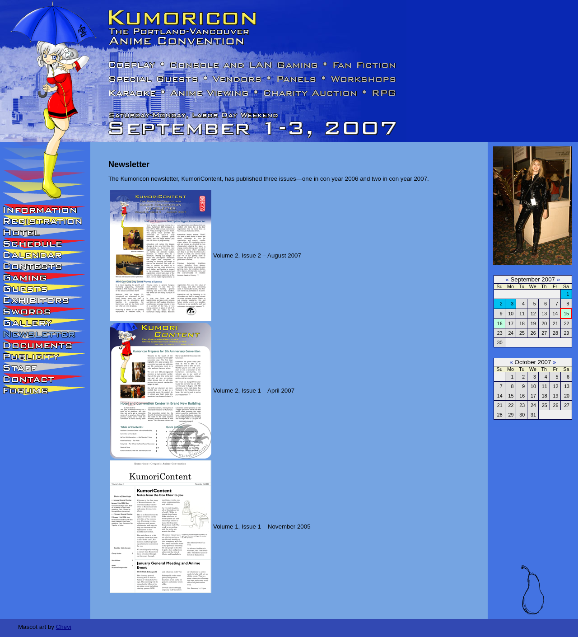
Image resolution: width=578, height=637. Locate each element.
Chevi (63, 626)
